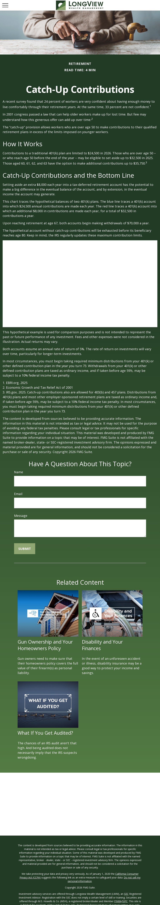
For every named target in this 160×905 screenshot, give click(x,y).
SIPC (125, 901)
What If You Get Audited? (45, 733)
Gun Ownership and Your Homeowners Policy (45, 645)
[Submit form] (24, 548)
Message (20, 516)
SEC (126, 894)
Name (18, 472)
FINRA (117, 901)
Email (18, 494)
